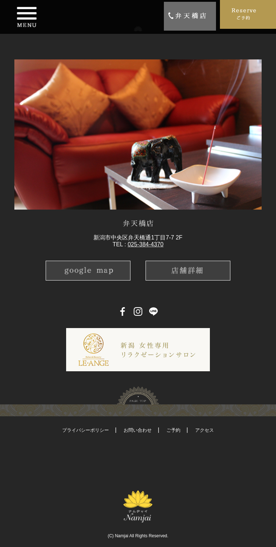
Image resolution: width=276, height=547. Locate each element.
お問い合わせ (138, 430)
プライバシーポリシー (85, 430)
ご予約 (173, 430)
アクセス (204, 430)
